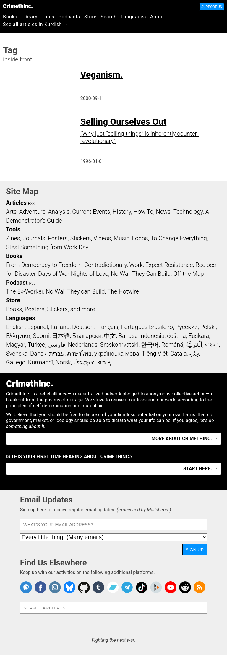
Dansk (38, 353)
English (15, 326)
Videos (102, 238)
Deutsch (82, 326)
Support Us (211, 7)
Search (109, 17)
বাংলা (212, 344)
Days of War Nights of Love (73, 273)
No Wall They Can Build (141, 273)
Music (121, 238)
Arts (11, 211)
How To (143, 211)
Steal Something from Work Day (47, 247)
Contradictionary (105, 264)
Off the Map (188, 273)
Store (90, 17)
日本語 (61, 335)
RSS (31, 204)
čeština (176, 335)
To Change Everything (178, 238)
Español (37, 326)
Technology (188, 211)
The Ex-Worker (24, 291)
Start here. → (200, 468)
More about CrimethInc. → (184, 438)
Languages (133, 17)
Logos (140, 238)
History (122, 211)
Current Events (91, 211)
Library (30, 17)
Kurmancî (40, 362)
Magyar (15, 344)
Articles (16, 202)
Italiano (60, 326)
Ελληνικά (18, 335)
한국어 (150, 344)
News (163, 211)
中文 (110, 335)
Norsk (63, 362)
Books (10, 17)
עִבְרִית (57, 353)
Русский (187, 326)
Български (87, 335)
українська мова (116, 353)
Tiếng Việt (155, 353)
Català (178, 353)
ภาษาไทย (79, 353)
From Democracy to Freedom (44, 264)
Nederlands (83, 344)
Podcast (16, 282)
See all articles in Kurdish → (35, 24)
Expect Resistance (169, 264)
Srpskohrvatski (119, 344)
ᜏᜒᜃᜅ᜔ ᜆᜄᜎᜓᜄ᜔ (93, 362)
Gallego (15, 362)
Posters (58, 238)
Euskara (198, 335)
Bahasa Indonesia (142, 335)
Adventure (32, 211)
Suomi (41, 335)
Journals (34, 238)
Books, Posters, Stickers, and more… (52, 309)
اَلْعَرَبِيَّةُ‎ (194, 344)
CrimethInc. (18, 6)
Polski (208, 326)
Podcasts (69, 17)
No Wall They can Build (75, 291)
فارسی (56, 344)
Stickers (80, 238)
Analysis (58, 211)
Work (136, 264)
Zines (13, 238)
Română (172, 344)
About (157, 17)
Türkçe (36, 344)
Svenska (16, 353)
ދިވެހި (194, 353)
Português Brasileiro (147, 326)
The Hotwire (123, 291)
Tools (48, 17)
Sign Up (195, 549)
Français (107, 326)
